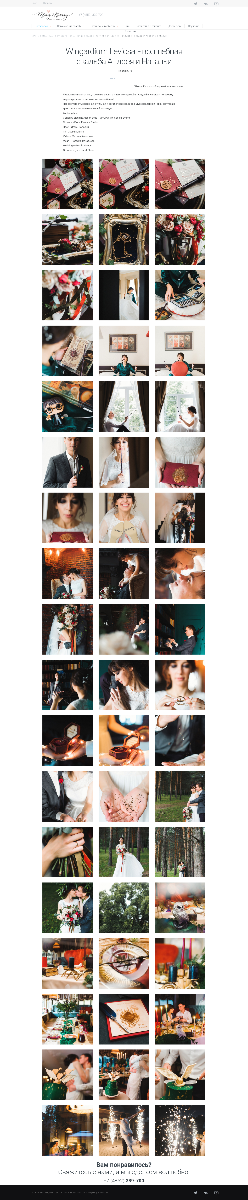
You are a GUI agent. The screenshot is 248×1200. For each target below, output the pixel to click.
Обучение (193, 26)
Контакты (130, 31)
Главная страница (42, 36)
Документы (174, 26)
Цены (127, 26)
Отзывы (47, 3)
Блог (34, 3)
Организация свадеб (69, 26)
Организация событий (102, 26)
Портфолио (41, 26)
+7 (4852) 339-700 (90, 14)
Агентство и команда (149, 26)
